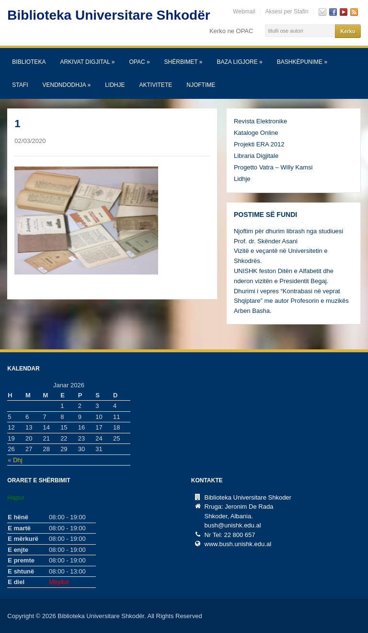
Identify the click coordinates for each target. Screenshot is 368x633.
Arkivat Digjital (87, 62)
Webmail (244, 11)
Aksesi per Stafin (287, 11)
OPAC (139, 62)
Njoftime (200, 85)
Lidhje (115, 85)
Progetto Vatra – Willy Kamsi (273, 167)
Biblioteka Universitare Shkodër (108, 15)
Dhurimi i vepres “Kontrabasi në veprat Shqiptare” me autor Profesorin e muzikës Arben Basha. (291, 301)
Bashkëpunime (302, 62)
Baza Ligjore (239, 62)
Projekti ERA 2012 (259, 144)
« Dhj (15, 460)
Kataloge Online (256, 132)
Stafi (20, 85)
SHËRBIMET (183, 62)
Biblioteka (29, 62)
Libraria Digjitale (256, 155)
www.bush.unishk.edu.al (238, 544)
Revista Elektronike (260, 121)
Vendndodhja (66, 85)
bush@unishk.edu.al (233, 525)
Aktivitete (155, 85)
